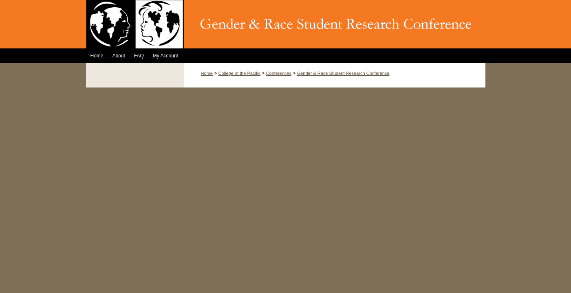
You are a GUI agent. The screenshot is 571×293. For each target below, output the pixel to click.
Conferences (278, 73)
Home (207, 73)
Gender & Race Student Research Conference (343, 73)
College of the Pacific (239, 73)
